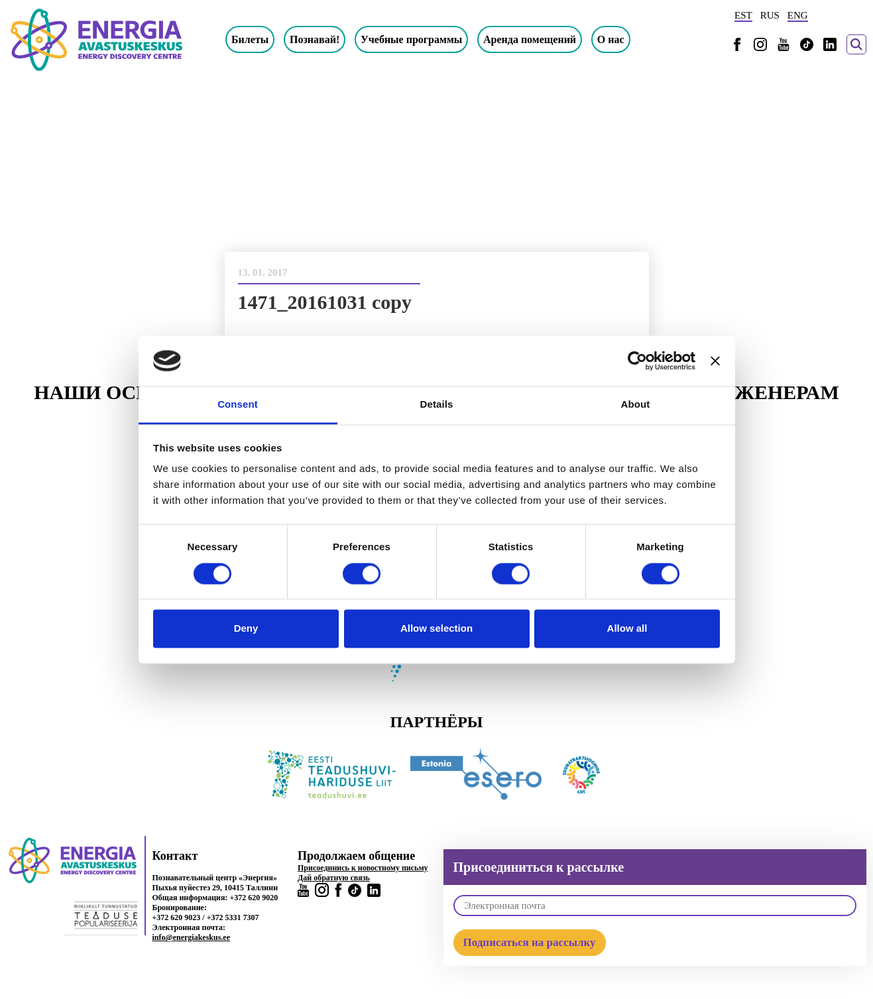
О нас (610, 39)
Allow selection (436, 628)
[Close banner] (715, 360)
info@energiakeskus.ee (191, 937)
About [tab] (635, 404)
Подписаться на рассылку (529, 942)
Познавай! (314, 39)
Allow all (627, 628)
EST (743, 15)
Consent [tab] (237, 404)
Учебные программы (411, 39)
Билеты (249, 39)
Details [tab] (436, 404)
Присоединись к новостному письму (363, 867)
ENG (797, 15)
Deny (246, 628)
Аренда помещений (529, 39)
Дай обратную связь (334, 877)
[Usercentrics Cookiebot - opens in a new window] (637, 361)
